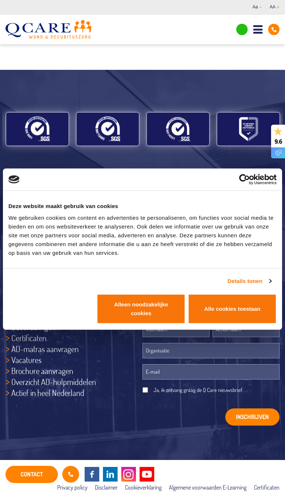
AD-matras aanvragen (45, 349)
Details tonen (244, 281)
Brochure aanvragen (42, 371)
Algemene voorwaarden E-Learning (208, 487)
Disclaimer (106, 487)
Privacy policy (72, 487)
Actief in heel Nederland (47, 393)
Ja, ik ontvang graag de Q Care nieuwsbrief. (198, 389)
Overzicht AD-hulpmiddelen (53, 382)
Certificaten (29, 338)
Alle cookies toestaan (232, 308)
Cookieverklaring (143, 487)
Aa (257, 7)
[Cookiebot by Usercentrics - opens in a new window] (244, 179)
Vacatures (26, 360)
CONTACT (32, 474)
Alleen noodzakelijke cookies (141, 308)
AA (275, 7)
